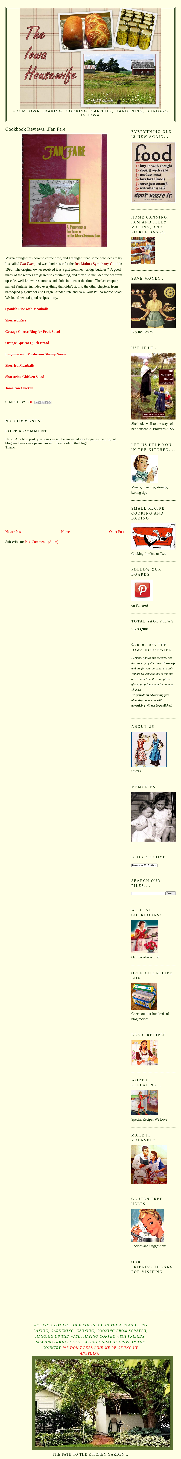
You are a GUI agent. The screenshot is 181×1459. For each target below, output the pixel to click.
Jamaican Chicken (19, 388)
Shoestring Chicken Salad (24, 377)
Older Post (116, 532)
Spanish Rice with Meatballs (26, 309)
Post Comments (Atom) (41, 542)
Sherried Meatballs (19, 365)
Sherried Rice (15, 320)
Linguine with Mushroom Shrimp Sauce (35, 354)
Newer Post (13, 532)
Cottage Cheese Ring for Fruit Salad (32, 331)
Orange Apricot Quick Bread (27, 343)
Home (65, 532)
